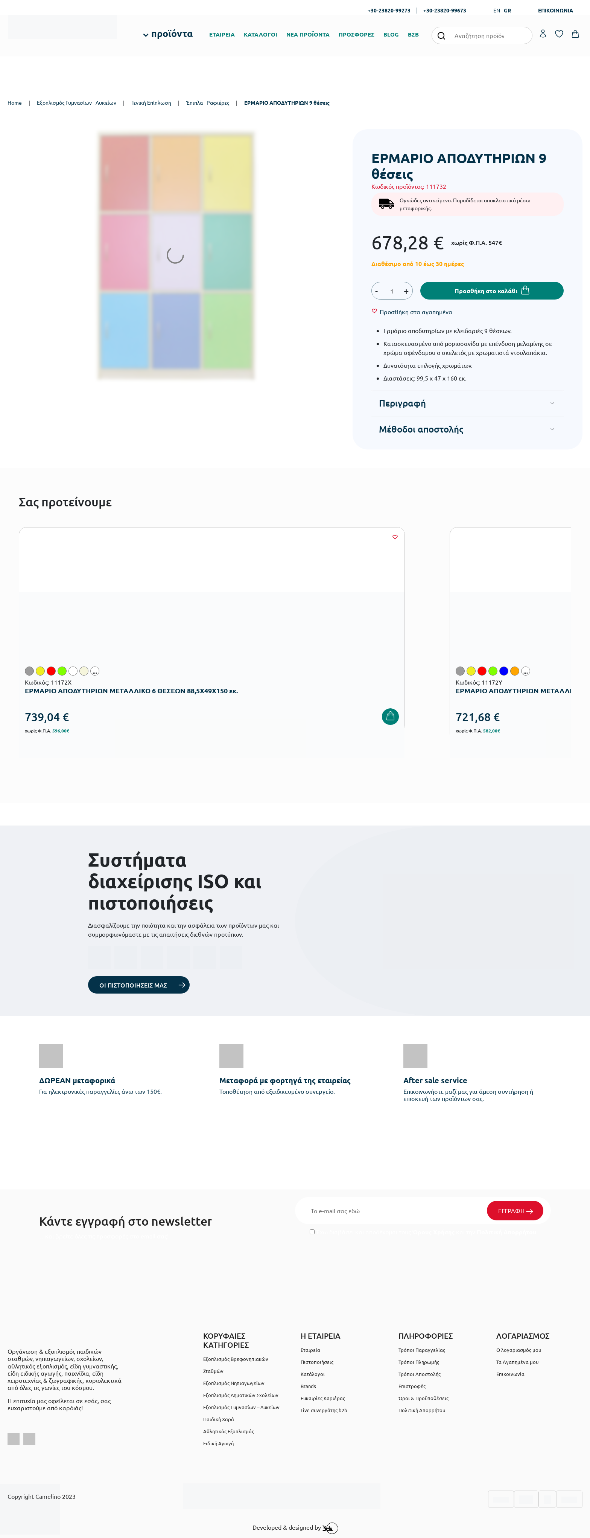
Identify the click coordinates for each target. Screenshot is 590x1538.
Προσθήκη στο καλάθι (486, 291)
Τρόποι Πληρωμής (418, 1362)
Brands (308, 1386)
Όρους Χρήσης (433, 1232)
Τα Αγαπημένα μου (517, 1362)
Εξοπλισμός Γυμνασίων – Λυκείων (241, 1407)
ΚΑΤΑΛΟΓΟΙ (260, 34)
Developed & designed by (295, 1528)
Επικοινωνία (510, 1374)
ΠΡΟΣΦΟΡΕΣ (356, 34)
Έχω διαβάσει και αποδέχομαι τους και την (423, 1232)
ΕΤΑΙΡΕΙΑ (222, 34)
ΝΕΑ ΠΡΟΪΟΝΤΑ (308, 34)
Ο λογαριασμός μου (518, 1350)
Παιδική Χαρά (218, 1419)
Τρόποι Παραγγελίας (421, 1350)
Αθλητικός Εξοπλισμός (228, 1431)
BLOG (391, 34)
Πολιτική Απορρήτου (506, 1232)
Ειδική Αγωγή (218, 1443)
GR (507, 10)
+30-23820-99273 (389, 10)
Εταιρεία (310, 1350)
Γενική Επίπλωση (151, 102)
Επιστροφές (412, 1386)
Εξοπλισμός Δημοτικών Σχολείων (240, 1395)
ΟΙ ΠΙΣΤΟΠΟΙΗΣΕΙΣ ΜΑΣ (133, 985)
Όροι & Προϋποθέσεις (423, 1398)
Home (15, 102)
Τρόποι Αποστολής (419, 1374)
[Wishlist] (416, 311)
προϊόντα (172, 33)
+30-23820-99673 (444, 10)
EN (496, 10)
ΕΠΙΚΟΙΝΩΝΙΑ (555, 10)
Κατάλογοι (313, 1374)
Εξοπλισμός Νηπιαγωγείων (234, 1383)
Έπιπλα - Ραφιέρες (207, 102)
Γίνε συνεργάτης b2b (324, 1410)
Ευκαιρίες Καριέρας (323, 1398)
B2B (413, 34)
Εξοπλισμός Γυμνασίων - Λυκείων (76, 102)
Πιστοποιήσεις (317, 1362)
